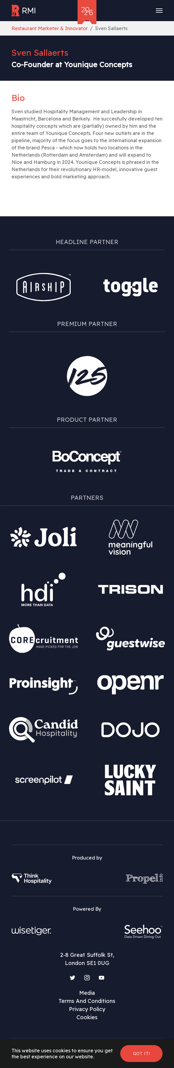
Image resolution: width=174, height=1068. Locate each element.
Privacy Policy (87, 1009)
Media (87, 992)
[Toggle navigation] (159, 10)
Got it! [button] (141, 1053)
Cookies (87, 1017)
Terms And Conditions (87, 1001)
